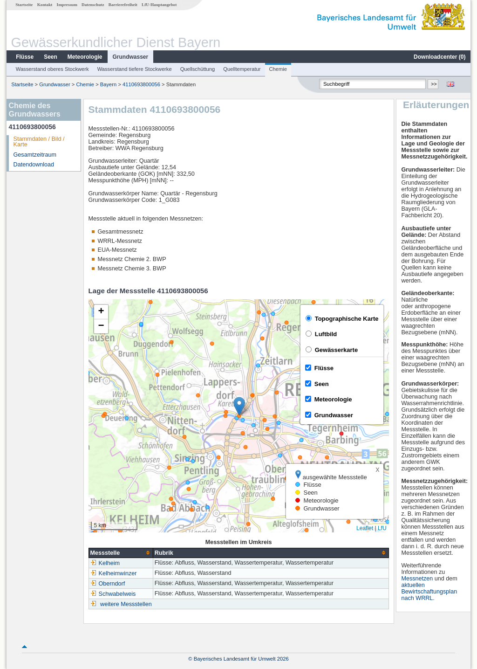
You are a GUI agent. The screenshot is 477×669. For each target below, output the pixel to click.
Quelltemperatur (241, 69)
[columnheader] (121, 553)
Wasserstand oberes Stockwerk (52, 69)
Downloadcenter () (439, 57)
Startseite (24, 4)
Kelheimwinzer (113, 573)
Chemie (278, 69)
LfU (382, 528)
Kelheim (105, 563)
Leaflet (364, 528)
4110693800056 (141, 84)
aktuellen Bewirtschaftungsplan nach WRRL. (429, 591)
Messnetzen (417, 578)
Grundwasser (131, 57)
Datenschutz (93, 4)
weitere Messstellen (126, 604)
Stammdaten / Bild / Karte (39, 142)
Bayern (108, 84)
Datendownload (34, 164)
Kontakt (45, 4)
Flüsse (25, 57)
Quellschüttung (197, 69)
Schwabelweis (113, 594)
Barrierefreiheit (123, 4)
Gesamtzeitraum (35, 155)
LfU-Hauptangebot (159, 4)
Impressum (67, 4)
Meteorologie (85, 57)
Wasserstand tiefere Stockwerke (134, 69)
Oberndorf (107, 583)
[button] (239, 406)
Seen (50, 57)
